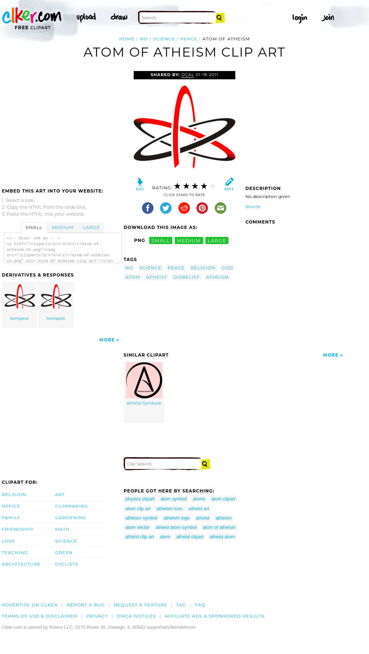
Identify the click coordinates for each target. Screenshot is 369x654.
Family (11, 517)
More (107, 340)
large (217, 240)
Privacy (97, 616)
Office (11, 506)
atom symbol (173, 498)
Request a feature (140, 604)
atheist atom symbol (176, 527)
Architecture (21, 564)
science (164, 38)
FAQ (200, 604)
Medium (63, 227)
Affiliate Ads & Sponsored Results (214, 616)
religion (203, 267)
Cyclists (67, 564)
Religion (14, 494)
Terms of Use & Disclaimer (39, 616)
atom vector (137, 527)
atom (132, 277)
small (160, 240)
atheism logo (177, 518)
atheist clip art (139, 536)
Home (127, 38)
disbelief (186, 277)
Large (91, 227)
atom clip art (138, 508)
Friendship (18, 529)
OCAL (187, 74)
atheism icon (170, 508)
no (144, 38)
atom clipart (223, 498)
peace (188, 38)
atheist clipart (189, 536)
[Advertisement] (62, 125)
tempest (20, 302)
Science (66, 541)
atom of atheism (219, 527)
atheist (156, 277)
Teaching (15, 552)
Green (64, 552)
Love (8, 541)
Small (34, 227)
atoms (199, 498)
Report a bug (86, 604)
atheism (217, 277)
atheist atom (222, 536)
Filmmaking (71, 506)
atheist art (199, 508)
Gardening (70, 517)
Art (60, 494)
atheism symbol (141, 518)
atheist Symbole (144, 384)
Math (62, 529)
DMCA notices (136, 616)
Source (253, 206)
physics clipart (139, 498)
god (228, 267)
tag (181, 604)
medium (189, 240)
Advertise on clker (30, 604)
